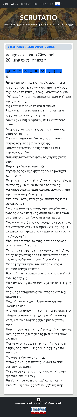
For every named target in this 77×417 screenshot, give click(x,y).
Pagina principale (15, 46)
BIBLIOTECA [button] (39, 4)
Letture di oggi (65, 24)
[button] (58, 4)
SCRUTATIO (10, 4)
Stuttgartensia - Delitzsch (41, 46)
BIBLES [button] (25, 4)
